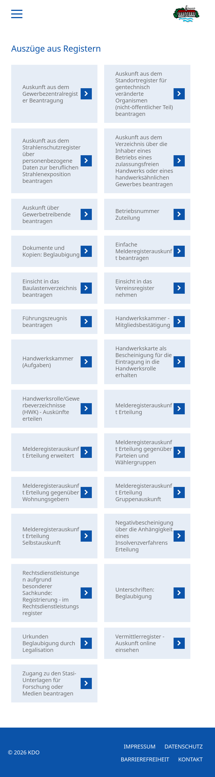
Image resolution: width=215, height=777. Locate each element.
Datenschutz (183, 746)
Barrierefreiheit (145, 759)
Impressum (140, 746)
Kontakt (190, 759)
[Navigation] (16, 14)
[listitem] (54, 94)
